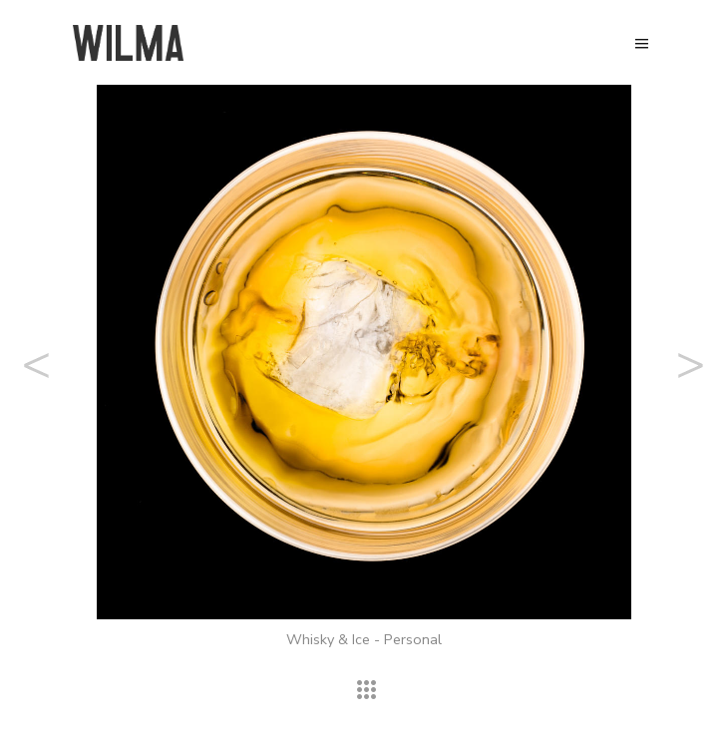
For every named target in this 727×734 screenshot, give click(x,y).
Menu (641, 43)
